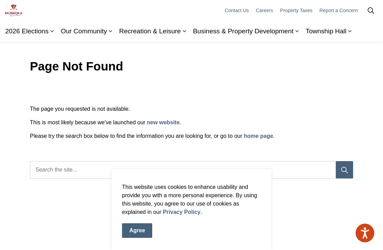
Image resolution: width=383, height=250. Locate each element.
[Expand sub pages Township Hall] (350, 52)
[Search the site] (191, 169)
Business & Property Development (243, 52)
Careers (264, 31)
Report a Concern (338, 31)
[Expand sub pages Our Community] (110, 52)
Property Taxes (296, 31)
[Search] (344, 169)
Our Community (84, 52)
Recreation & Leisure (150, 52)
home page (258, 136)
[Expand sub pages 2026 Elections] (52, 52)
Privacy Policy (182, 219)
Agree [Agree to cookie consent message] (137, 237)
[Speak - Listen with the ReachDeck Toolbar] (365, 233)
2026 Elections (27, 52)
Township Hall (326, 52)
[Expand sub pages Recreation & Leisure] (184, 52)
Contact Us (237, 31)
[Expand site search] (371, 31)
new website (163, 122)
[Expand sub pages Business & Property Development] (297, 52)
